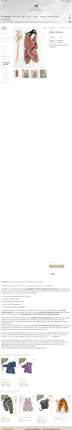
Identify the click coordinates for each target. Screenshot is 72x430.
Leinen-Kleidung (5, 41)
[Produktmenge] (52, 262)
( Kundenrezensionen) (62, 37)
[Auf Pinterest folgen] (6, 1)
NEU (2, 16)
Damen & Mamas (6, 60)
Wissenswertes (7, 20)
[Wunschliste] (69, 18)
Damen (36, 17)
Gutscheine (43, 16)
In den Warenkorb (57, 266)
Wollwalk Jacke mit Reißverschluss (6, 380)
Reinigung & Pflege (53, 16)
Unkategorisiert (5, 51)
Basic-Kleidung (5, 33)
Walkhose (3, 416)
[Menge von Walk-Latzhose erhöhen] (55, 262)
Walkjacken (49, 337)
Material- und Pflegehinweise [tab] (17, 281)
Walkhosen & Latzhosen (5, 69)
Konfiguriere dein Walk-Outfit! (6, 63)
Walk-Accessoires (6, 66)
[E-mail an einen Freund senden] (52, 274)
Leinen (23, 17)
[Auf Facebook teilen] (50, 274)
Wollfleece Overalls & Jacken (6, 76)
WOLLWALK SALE (5, 56)
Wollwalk (8, 17)
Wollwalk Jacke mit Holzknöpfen (23, 380)
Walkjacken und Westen (6, 72)
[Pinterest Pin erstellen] (53, 274)
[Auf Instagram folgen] (3, 1)
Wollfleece (16, 16)
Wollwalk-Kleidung (6, 82)
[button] (66, 1)
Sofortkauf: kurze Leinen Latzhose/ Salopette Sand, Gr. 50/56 (26, 417)
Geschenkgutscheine (6, 38)
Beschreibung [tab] (4, 281)
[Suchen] (69, 15)
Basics (29, 17)
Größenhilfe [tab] (30, 281)
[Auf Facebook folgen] (1, 1)
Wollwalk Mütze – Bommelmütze (41, 416)
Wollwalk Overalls (6, 79)
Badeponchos (6, 59)
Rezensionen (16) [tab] (39, 281)
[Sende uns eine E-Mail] (4, 1)
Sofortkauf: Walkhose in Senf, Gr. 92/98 (62, 416)
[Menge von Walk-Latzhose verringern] (50, 262)
